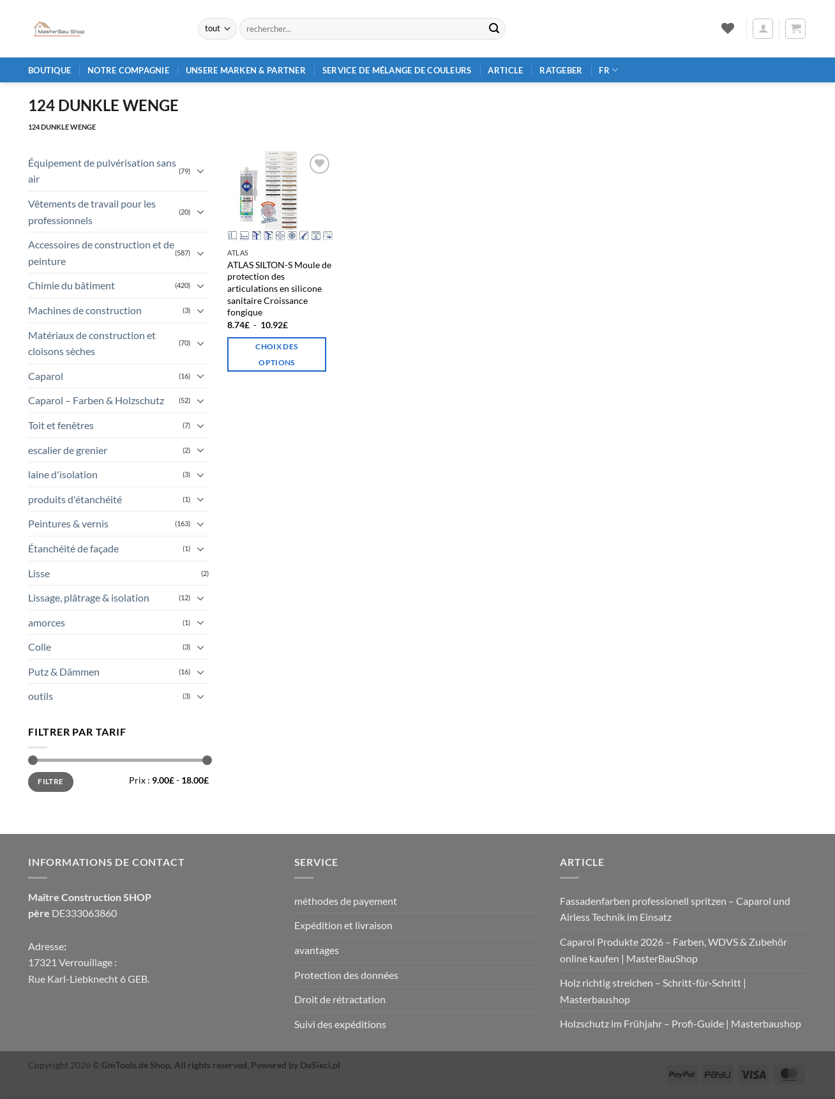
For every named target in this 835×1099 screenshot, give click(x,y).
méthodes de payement (345, 901)
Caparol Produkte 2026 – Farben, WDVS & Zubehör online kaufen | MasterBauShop (673, 950)
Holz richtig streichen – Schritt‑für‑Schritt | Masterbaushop (653, 990)
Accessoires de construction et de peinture (101, 252)
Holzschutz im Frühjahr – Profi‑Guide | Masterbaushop (680, 1023)
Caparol (45, 376)
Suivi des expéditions (340, 1024)
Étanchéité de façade (73, 548)
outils (40, 696)
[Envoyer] (494, 29)
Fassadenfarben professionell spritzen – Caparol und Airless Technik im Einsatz (675, 909)
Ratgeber (560, 70)
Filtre (50, 781)
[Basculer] (201, 170)
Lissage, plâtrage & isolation (88, 597)
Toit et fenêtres (61, 425)
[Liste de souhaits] (727, 28)
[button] (763, 29)
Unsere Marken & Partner (246, 70)
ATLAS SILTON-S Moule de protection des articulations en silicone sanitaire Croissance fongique (279, 288)
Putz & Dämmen (64, 671)
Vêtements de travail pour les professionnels (92, 211)
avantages (316, 950)
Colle (39, 646)
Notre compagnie (128, 70)
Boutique (49, 70)
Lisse (39, 573)
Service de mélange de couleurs (397, 70)
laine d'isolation (63, 474)
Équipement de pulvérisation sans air (102, 170)
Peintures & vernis (68, 523)
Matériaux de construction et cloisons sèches (92, 343)
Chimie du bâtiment (71, 285)
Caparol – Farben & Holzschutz (96, 400)
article (505, 70)
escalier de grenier (67, 450)
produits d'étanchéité (75, 499)
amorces (46, 622)
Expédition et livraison (343, 925)
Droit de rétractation (340, 999)
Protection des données (346, 975)
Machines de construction (85, 310)
